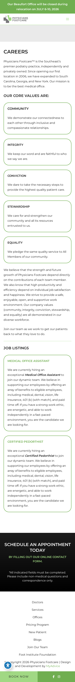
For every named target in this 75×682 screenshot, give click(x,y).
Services (37, 609)
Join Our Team (37, 647)
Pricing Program (37, 624)
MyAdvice (53, 666)
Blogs (37, 639)
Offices (37, 617)
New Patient (37, 632)
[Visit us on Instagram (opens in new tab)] (59, 676)
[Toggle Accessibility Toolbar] (8, 665)
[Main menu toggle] (67, 19)
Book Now (19, 676)
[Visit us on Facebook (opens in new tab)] (53, 676)
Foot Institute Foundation (37, 654)
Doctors (37, 602)
